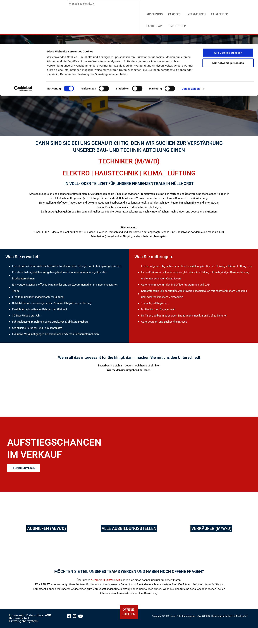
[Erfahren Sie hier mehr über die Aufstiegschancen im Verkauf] (26, 468)
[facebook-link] (70, 617)
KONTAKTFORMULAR (105, 585)
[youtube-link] (81, 617)
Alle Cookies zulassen (228, 8)
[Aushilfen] (46, 531)
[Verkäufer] (211, 531)
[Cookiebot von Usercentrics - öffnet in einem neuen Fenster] (23, 44)
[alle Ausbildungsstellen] (129, 531)
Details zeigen (190, 44)
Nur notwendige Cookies (228, 18)
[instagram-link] (75, 617)
